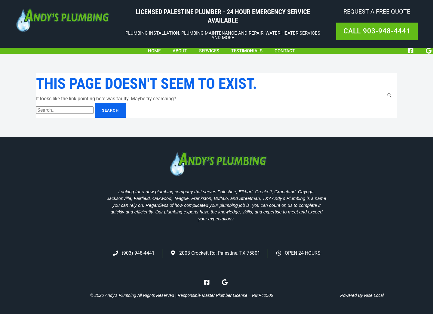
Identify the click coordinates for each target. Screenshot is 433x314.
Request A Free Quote (376, 11)
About (180, 51)
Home (154, 51)
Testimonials (247, 51)
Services (209, 51)
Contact (285, 51)
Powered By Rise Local (362, 295)
